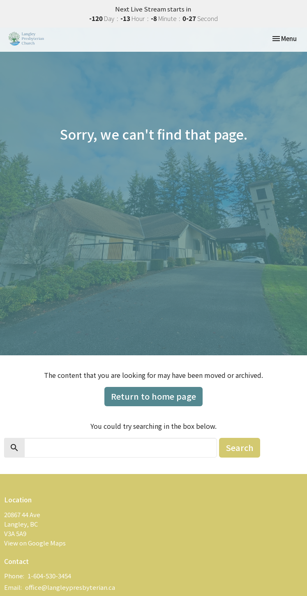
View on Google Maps (35, 542)
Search (240, 447)
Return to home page (153, 396)
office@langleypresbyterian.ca (70, 587)
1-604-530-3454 (49, 575)
